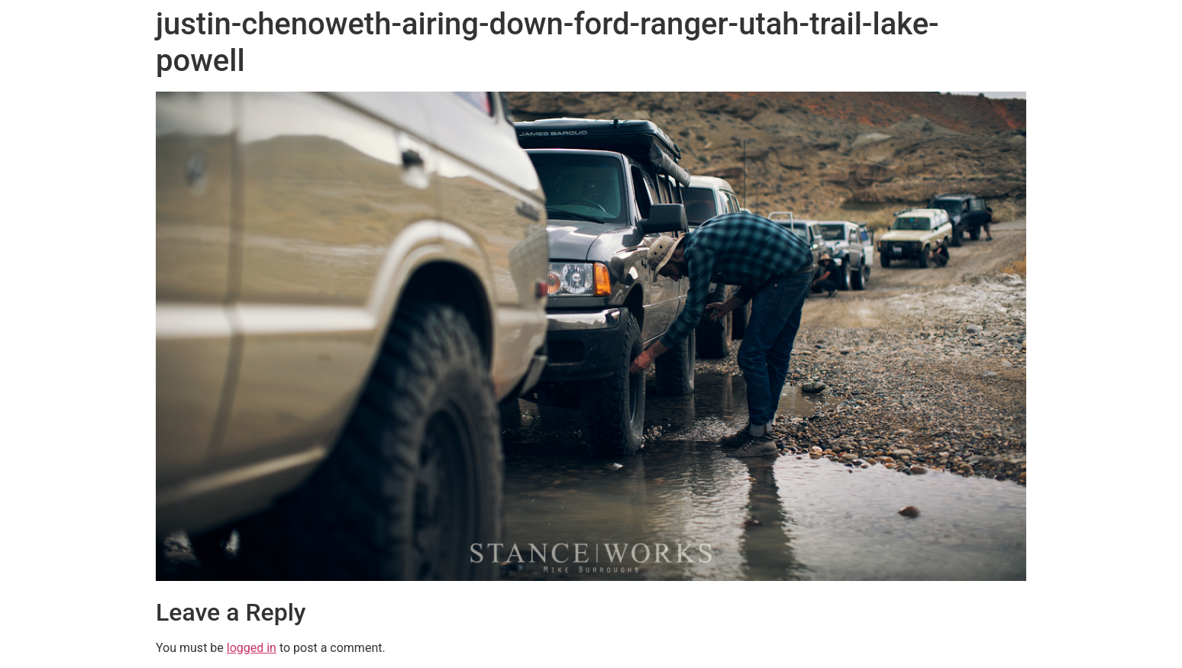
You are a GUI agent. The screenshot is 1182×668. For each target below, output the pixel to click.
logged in (251, 648)
